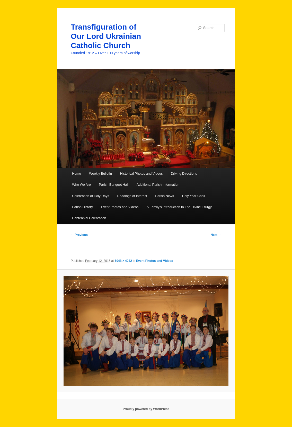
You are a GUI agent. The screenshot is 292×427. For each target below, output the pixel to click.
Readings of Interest (132, 196)
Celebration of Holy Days (90, 196)
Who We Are (81, 184)
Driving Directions (184, 173)
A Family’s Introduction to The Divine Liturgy (179, 207)
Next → (216, 235)
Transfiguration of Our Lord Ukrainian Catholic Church (106, 36)
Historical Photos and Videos (141, 173)
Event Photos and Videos (120, 207)
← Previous (79, 235)
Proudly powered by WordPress (146, 409)
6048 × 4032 (123, 261)
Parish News (164, 196)
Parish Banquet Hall (113, 184)
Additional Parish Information (158, 184)
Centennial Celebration (89, 218)
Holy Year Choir (193, 196)
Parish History (82, 207)
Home (76, 173)
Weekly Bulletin (100, 173)
